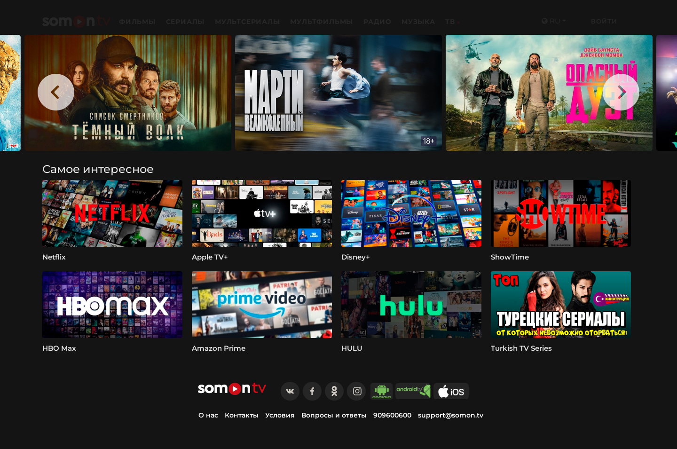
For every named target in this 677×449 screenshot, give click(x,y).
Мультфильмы (322, 21)
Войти (604, 21)
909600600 (392, 415)
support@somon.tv (450, 415)
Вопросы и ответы (334, 415)
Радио (377, 21)
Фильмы (138, 21)
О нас (208, 415)
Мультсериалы (248, 21)
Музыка (418, 21)
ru (551, 20)
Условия (280, 415)
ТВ (450, 21)
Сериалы (186, 21)
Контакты (242, 415)
